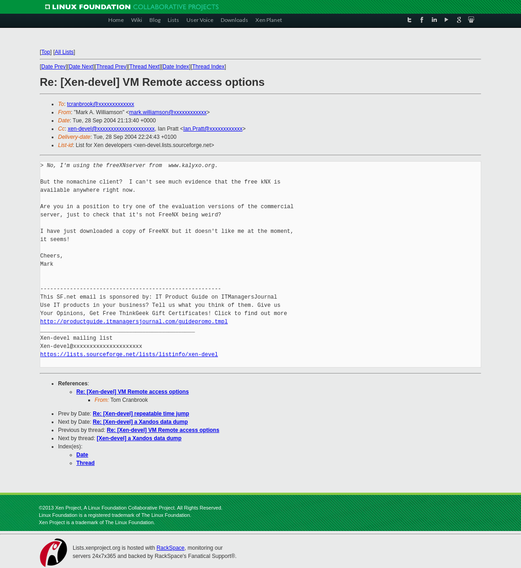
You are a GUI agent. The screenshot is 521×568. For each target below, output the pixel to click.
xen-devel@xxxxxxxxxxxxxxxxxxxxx (111, 129)
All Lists (64, 52)
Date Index (176, 66)
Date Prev (53, 66)
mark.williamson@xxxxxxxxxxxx (168, 112)
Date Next (81, 66)
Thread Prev (111, 66)
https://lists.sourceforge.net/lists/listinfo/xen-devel (129, 354)
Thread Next (144, 66)
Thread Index (208, 66)
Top (45, 52)
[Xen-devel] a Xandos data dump (139, 438)
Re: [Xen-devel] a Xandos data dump (140, 422)
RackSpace (170, 548)
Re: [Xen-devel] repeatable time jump (141, 413)
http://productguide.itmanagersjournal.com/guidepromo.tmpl (134, 322)
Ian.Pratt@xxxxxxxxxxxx (213, 129)
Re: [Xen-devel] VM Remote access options (132, 392)
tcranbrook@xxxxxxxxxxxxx (100, 104)
